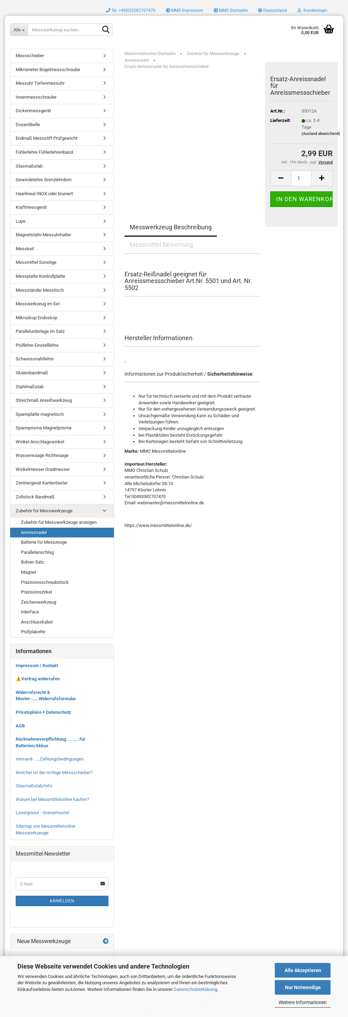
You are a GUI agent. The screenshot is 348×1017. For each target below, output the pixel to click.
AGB (20, 725)
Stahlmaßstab (30, 386)
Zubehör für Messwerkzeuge (44, 510)
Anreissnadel (34, 532)
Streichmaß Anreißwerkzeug (44, 400)
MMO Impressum (184, 10)
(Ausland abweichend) (321, 133)
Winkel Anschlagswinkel (40, 441)
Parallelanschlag (37, 552)
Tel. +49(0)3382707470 (131, 10)
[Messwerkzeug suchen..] (19, 29)
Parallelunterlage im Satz (40, 331)
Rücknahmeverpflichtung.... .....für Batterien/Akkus (50, 742)
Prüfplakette (33, 631)
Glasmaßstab (29, 166)
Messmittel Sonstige (36, 262)
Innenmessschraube (36, 97)
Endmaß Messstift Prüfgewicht (46, 138)
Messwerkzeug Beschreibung (171, 227)
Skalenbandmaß (32, 372)
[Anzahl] (301, 178)
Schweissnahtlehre (35, 358)
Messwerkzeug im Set (38, 303)
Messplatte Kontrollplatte (40, 276)
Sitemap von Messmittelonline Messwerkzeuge (45, 829)
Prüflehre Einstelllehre (37, 345)
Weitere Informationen (303, 1002)
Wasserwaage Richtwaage (42, 455)
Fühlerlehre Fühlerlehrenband (44, 152)
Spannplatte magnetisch (40, 414)
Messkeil (25, 248)
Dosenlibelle (28, 124)
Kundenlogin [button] (312, 10)
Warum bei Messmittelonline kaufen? (52, 799)
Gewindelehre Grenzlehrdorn (43, 179)
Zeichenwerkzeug (38, 602)
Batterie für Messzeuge (44, 542)
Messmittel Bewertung (161, 244)
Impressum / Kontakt (37, 665)
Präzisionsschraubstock (45, 582)
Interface (30, 611)
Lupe (20, 221)
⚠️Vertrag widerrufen (38, 678)
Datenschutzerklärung (195, 989)
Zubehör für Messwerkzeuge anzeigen (59, 522)
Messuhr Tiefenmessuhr (40, 83)
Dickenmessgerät (33, 110)
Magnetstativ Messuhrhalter (43, 234)
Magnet (28, 572)
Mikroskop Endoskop (36, 317)
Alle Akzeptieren (303, 970)
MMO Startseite (231, 10)
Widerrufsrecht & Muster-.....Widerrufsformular (46, 696)
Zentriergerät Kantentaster (42, 482)
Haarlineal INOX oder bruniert (44, 193)
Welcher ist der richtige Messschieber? (54, 772)
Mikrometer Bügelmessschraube (48, 69)
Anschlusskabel (37, 622)
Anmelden (62, 901)
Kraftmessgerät (31, 207)
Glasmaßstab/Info (34, 785)
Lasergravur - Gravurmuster (42, 812)
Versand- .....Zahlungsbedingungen (50, 759)
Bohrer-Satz (32, 562)
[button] (272, 10)
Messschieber (30, 55)
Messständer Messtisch (40, 290)
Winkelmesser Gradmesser (43, 469)
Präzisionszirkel (36, 592)
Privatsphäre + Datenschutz (43, 712)
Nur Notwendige (303, 987)
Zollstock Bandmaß (35, 496)
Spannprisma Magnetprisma (43, 427)
